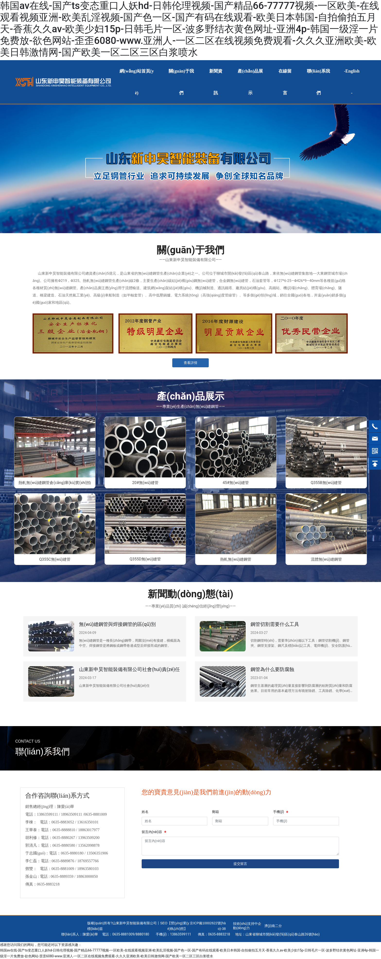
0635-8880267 (63, 838)
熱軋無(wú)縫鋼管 (235, 559)
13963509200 (89, 838)
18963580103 (89, 869)
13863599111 (47, 814)
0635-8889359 (62, 876)
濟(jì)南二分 (273, 926)
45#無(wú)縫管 (236, 482)
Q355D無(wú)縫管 (145, 559)
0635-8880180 (72, 853)
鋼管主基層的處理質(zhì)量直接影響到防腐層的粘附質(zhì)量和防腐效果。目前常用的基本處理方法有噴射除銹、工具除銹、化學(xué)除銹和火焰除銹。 (302, 691)
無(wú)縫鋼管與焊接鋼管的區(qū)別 (117, 624)
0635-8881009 (95, 814)
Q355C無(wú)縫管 (54, 559)
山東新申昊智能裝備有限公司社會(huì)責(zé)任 (129, 669)
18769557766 (88, 861)
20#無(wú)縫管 (145, 482)
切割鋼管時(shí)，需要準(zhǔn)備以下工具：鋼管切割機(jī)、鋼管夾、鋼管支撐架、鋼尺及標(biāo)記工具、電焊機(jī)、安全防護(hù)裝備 (301, 646)
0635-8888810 (63, 830)
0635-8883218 (48, 884)
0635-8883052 (63, 822)
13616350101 (88, 822)
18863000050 (87, 876)
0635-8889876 (63, 861)
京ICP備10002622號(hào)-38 (208, 925)
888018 (141, 934)
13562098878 (89, 845)
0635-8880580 (63, 845)
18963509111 (71, 814)
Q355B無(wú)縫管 (326, 482)
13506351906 (97, 853)
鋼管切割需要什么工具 (275, 624)
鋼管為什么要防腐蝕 (272, 669)
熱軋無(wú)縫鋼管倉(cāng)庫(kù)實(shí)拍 (54, 482)
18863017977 (89, 830)
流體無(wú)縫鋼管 (326, 559)
